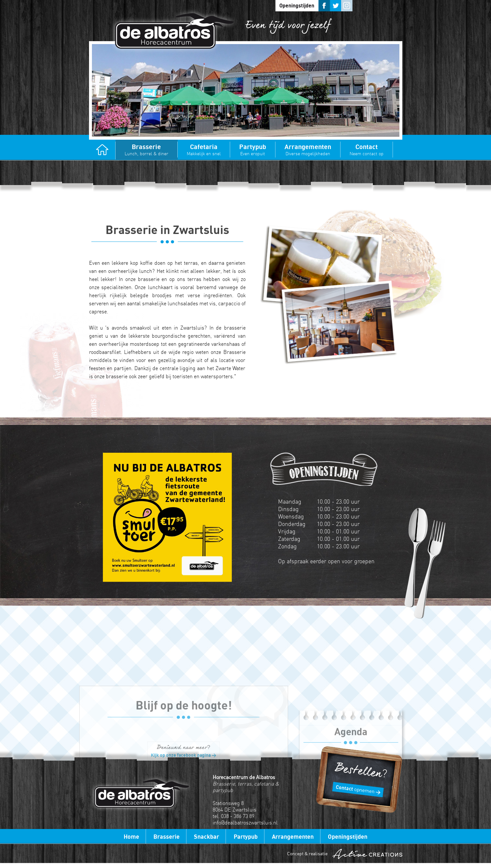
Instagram (346, 5)
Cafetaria (204, 150)
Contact (367, 150)
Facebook (324, 5)
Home (102, 150)
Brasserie (146, 150)
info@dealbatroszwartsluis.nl (245, 822)
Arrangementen (308, 150)
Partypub (252, 150)
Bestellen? (359, 779)
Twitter (335, 5)
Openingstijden (296, 5)
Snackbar (206, 836)
